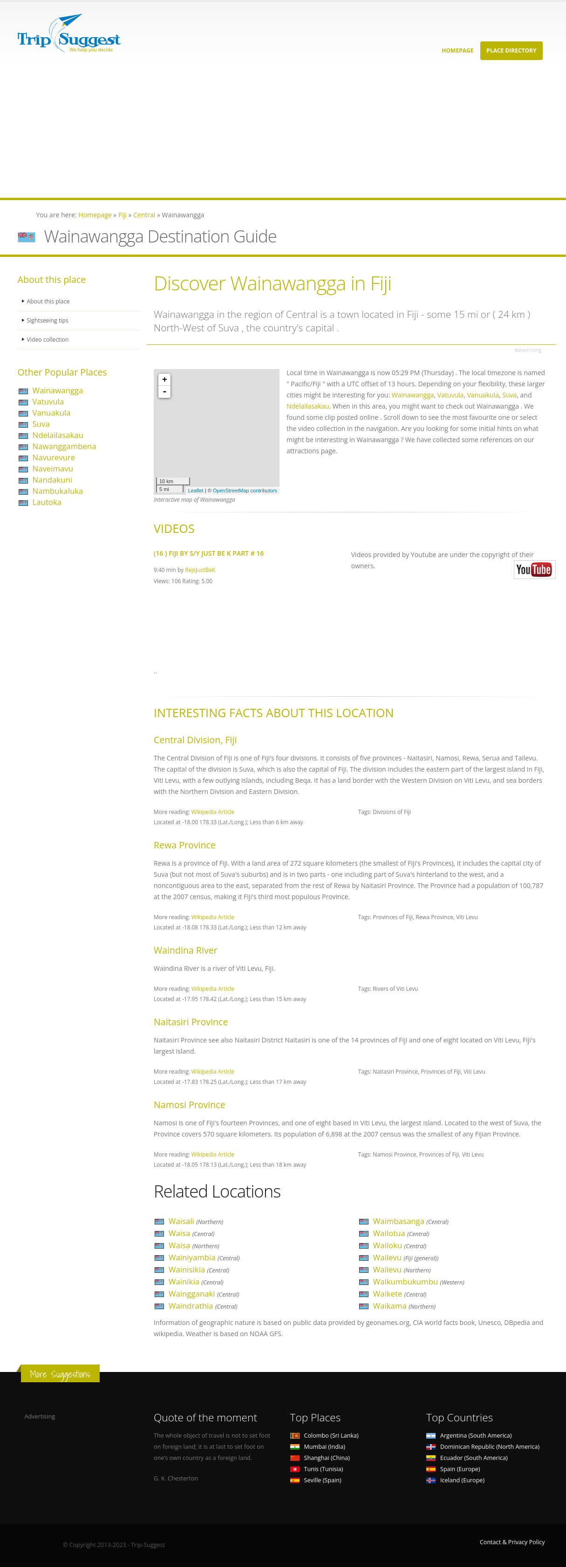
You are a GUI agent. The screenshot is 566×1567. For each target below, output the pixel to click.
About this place (49, 301)
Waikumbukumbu (418, 1281)
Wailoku (399, 1245)
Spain (453, 1469)
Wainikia (196, 1281)
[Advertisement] (279, 132)
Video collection (48, 339)
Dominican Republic (482, 1447)
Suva (41, 423)
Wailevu (406, 1257)
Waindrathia (203, 1305)
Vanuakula (52, 412)
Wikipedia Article (212, 811)
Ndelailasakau (58, 435)
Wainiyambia (204, 1257)
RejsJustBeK (200, 569)
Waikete (400, 1293)
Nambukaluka (58, 490)
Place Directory (511, 50)
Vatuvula (48, 401)
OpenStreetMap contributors (245, 490)
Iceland (455, 1480)
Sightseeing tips (48, 320)
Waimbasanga (411, 1221)
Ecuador (467, 1458)
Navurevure (54, 457)
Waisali (196, 1221)
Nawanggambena (64, 446)
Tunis (316, 1469)
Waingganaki (204, 1293)
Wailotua (401, 1233)
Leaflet (196, 490)
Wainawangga (58, 390)
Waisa (191, 1233)
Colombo (324, 1435)
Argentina (469, 1435)
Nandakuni (52, 479)
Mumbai (317, 1447)
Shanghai (320, 1458)
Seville (315, 1480)
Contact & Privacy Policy (512, 1542)
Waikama (404, 1305)
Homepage (457, 50)
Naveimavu (53, 468)
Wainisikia (199, 1269)
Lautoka (47, 502)
